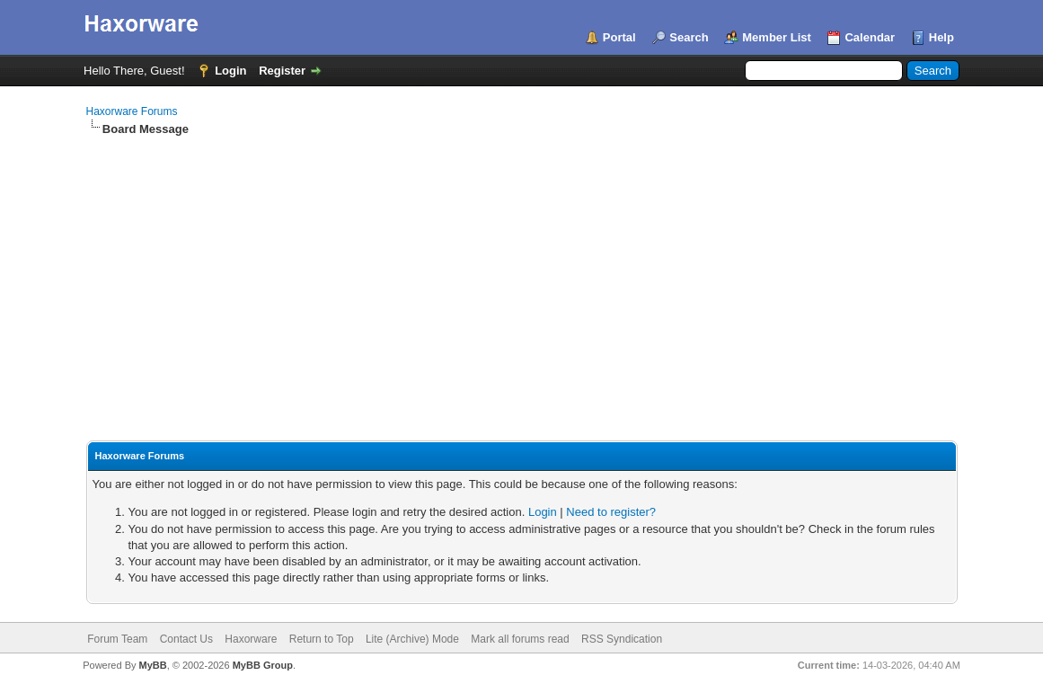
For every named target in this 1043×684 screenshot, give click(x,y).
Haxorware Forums (132, 111)
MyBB (153, 665)
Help (941, 37)
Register (282, 70)
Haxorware (251, 639)
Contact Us (186, 639)
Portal (619, 37)
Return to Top (321, 639)
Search (688, 37)
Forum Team (117, 639)
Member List (776, 37)
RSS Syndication (621, 639)
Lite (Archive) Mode (412, 639)
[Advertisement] (522, 272)
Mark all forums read (520, 639)
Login (230, 70)
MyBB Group (263, 665)
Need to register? (611, 512)
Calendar (869, 37)
